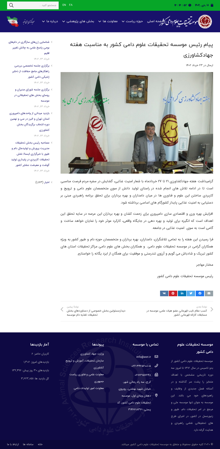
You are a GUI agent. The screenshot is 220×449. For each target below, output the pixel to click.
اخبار (46, 182)
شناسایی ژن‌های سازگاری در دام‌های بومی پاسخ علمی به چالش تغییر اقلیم (29, 48)
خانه (40, 444)
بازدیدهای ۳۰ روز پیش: (35, 370)
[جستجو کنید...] (33, 5)
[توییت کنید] (191, 293)
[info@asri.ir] (154, 357)
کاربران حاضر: (41, 354)
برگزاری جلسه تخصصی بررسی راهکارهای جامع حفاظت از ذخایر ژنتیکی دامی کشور (30, 71)
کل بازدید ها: (41, 378)
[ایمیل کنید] (209, 293)
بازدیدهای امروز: (39, 362)
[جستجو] (11, 5)
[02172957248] (154, 375)
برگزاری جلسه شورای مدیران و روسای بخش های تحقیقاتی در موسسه (31, 95)
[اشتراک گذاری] (200, 293)
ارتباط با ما (13, 444)
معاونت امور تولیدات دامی (89, 388)
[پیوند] (185, 22)
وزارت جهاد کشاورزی (92, 354)
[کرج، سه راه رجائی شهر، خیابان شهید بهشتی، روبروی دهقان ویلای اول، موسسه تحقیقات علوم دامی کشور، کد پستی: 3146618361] (154, 395)
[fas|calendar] (212, 5)
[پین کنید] (173, 293)
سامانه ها (28, 444)
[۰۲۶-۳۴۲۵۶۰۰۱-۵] (154, 366)
